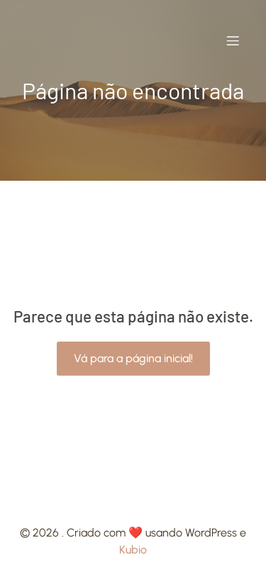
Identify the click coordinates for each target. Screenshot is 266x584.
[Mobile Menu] (233, 40)
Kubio (133, 549)
